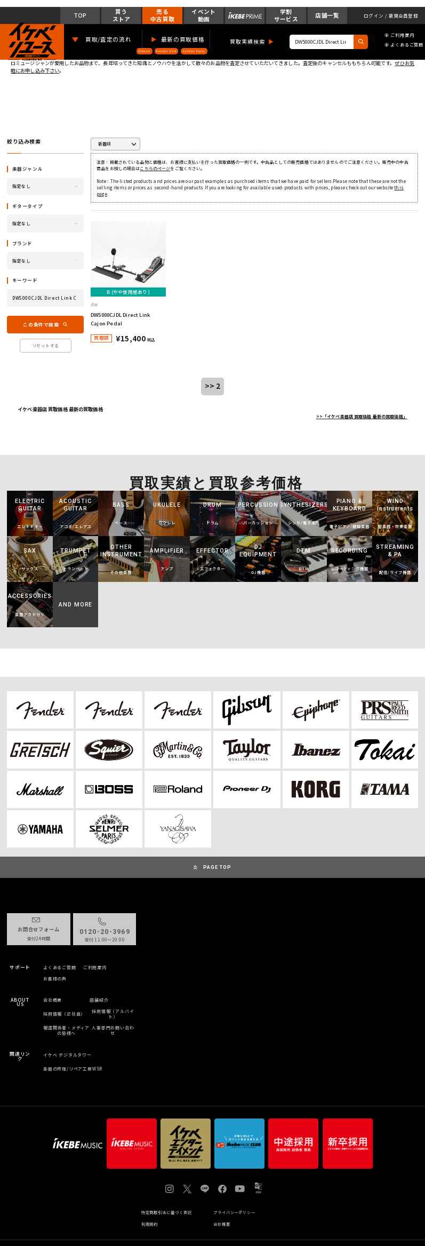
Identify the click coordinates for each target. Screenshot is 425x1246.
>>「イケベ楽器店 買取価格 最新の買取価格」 (361, 416)
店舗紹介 (99, 1000)
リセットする (45, 345)
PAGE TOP (217, 867)
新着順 (104, 144)
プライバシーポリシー (234, 1212)
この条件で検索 (41, 324)
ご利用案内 (399, 35)
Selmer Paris (193, 51)
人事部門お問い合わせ (113, 1030)
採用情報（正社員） (64, 1014)
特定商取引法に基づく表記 (166, 1212)
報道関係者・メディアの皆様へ (66, 1030)
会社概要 (52, 1000)
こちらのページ (155, 168)
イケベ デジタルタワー (67, 1055)
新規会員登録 (403, 15)
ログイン (373, 15)
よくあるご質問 (403, 44)
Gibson (145, 51)
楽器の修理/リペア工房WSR (72, 1069)
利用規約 (149, 1224)
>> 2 (213, 386)
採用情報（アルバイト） (113, 1014)
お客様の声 (55, 978)
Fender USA (166, 51)
